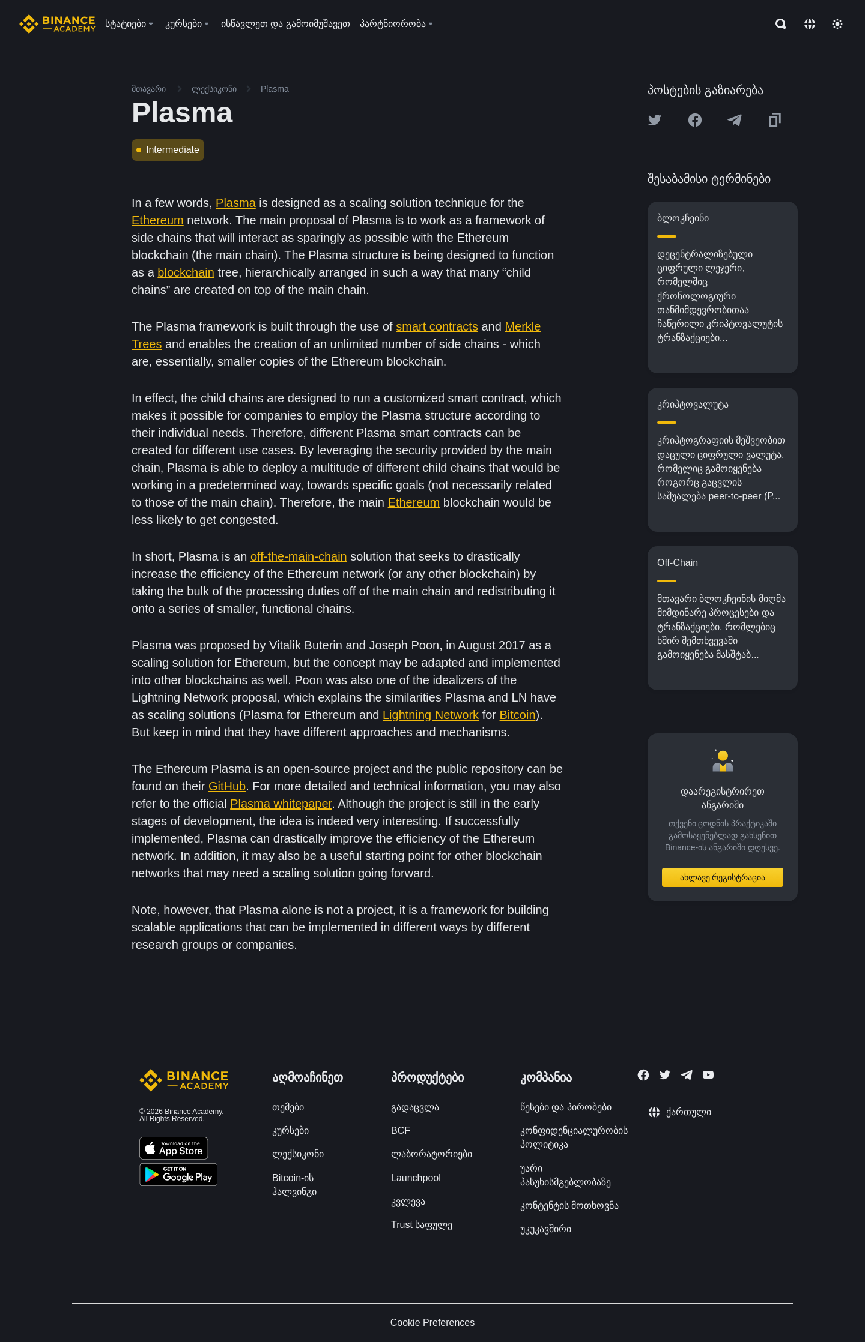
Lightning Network (431, 714)
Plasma (236, 202)
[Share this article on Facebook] (695, 120)
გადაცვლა (415, 1107)
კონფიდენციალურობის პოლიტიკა (574, 1137)
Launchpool (416, 1178)
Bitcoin (518, 714)
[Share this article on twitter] (655, 120)
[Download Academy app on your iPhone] (173, 1150)
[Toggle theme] (837, 24)
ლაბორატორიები (431, 1154)
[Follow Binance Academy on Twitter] (665, 1075)
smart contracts (437, 326)
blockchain (185, 272)
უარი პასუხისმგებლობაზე (565, 1175)
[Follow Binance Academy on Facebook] (643, 1075)
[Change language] (809, 24)
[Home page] (57, 24)
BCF (400, 1130)
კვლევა (408, 1201)
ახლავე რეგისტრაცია (723, 877)
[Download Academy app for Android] (178, 1176)
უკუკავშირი (545, 1229)
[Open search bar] (777, 24)
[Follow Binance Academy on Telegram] (687, 1075)
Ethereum (158, 220)
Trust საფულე (421, 1225)
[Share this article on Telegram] (734, 120)
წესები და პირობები (566, 1107)
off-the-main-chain (298, 556)
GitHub (227, 786)
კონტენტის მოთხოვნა (569, 1205)
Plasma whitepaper (281, 803)
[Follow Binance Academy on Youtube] (708, 1075)
